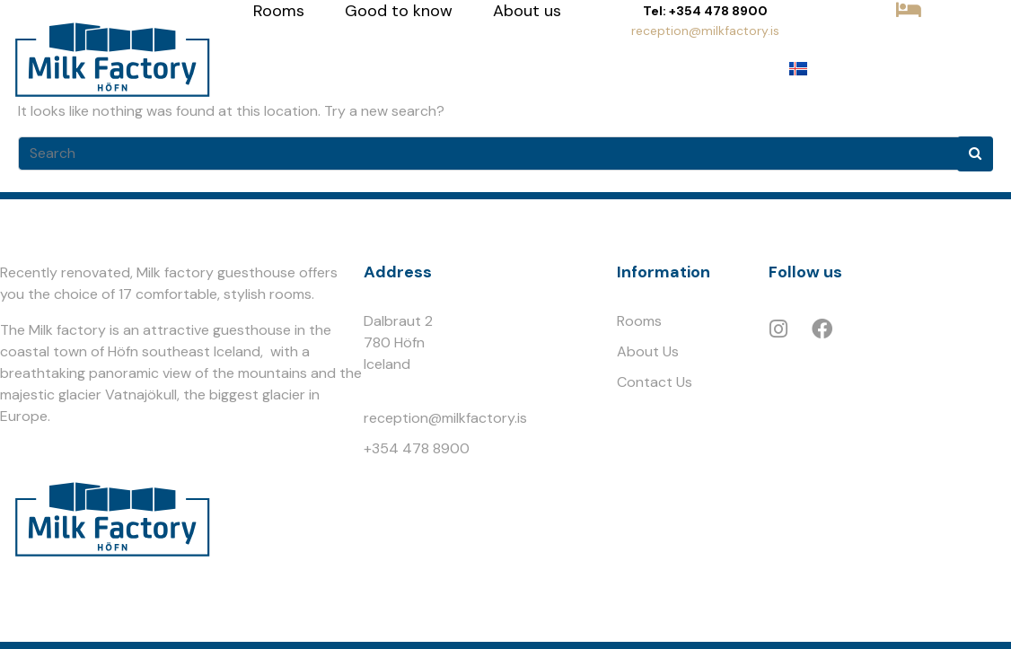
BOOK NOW (909, 41)
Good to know (399, 11)
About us (527, 11)
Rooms (278, 11)
